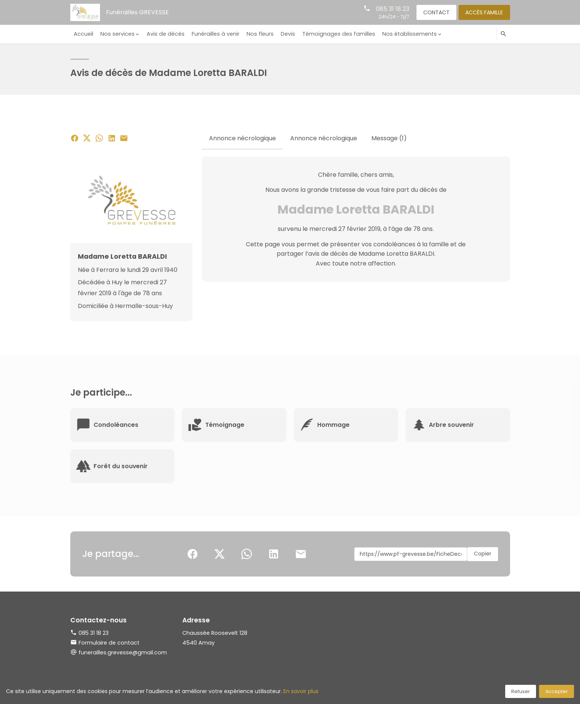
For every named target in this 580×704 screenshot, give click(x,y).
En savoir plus (300, 691)
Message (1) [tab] (389, 138)
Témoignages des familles (334, 34)
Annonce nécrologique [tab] (242, 138)
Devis (284, 34)
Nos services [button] (116, 34)
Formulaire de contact (104, 642)
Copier (482, 554)
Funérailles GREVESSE (137, 12)
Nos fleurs (257, 34)
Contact (434, 12)
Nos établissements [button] (404, 34)
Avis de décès (164, 34)
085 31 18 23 (390, 8)
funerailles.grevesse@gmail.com (123, 652)
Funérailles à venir (213, 34)
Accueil (83, 34)
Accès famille (484, 12)
